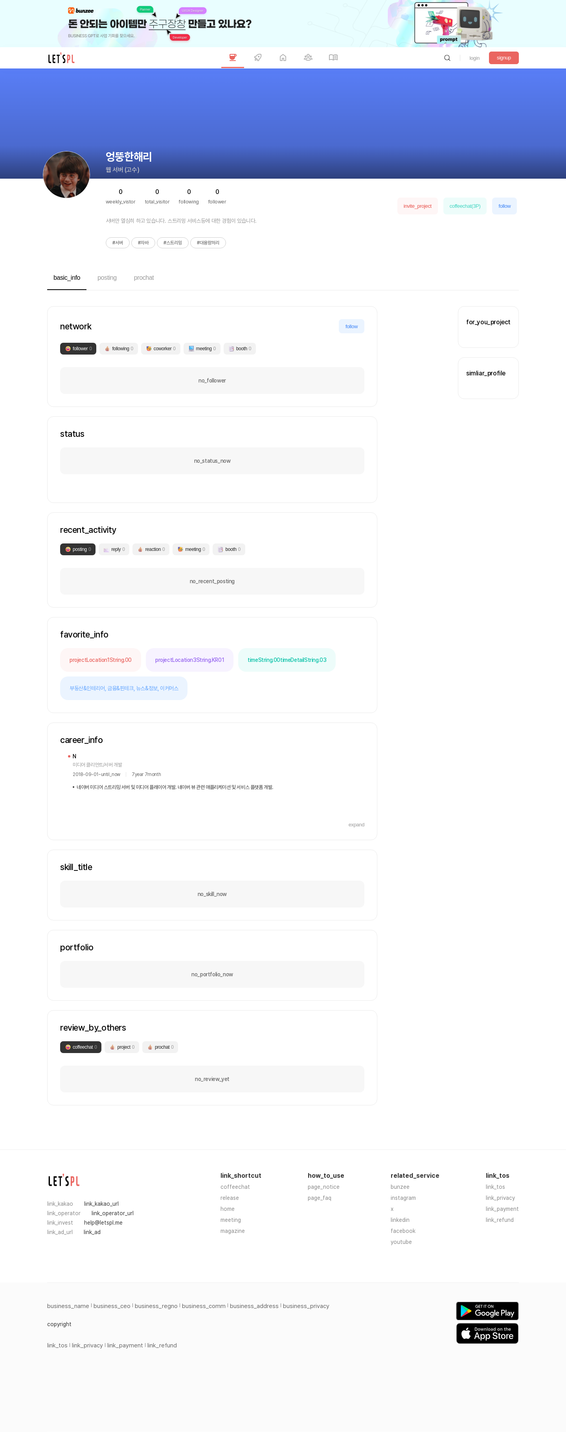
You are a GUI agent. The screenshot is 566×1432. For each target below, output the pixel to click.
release (230, 1198)
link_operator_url (113, 1213)
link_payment (502, 1209)
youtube (401, 1242)
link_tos (495, 1187)
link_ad (92, 1232)
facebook (403, 1231)
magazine (233, 1231)
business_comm (204, 1306)
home (228, 1209)
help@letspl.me (103, 1223)
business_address (254, 1306)
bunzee (400, 1187)
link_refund (500, 1220)
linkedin (400, 1220)
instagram (403, 1198)
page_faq (319, 1198)
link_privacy (500, 1198)
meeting (231, 1220)
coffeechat (235, 1187)
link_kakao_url (101, 1204)
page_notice (324, 1187)
